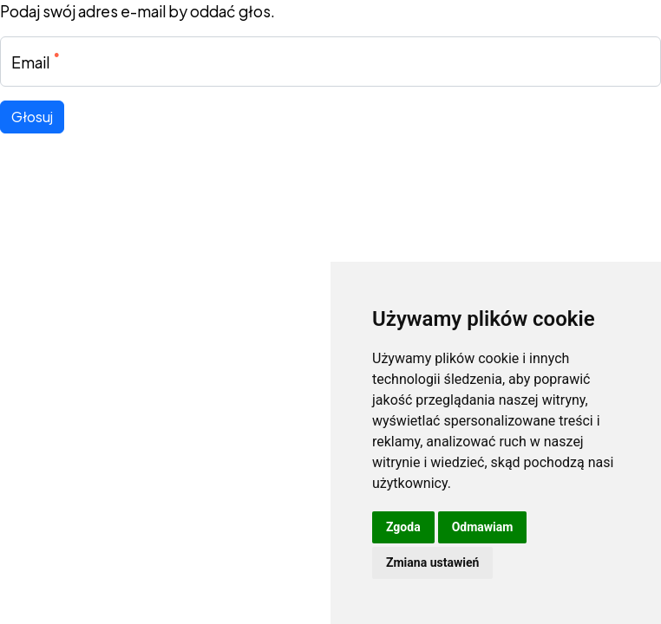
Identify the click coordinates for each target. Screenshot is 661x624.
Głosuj (32, 116)
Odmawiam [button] (483, 527)
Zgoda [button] (403, 527)
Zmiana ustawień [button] (432, 562)
